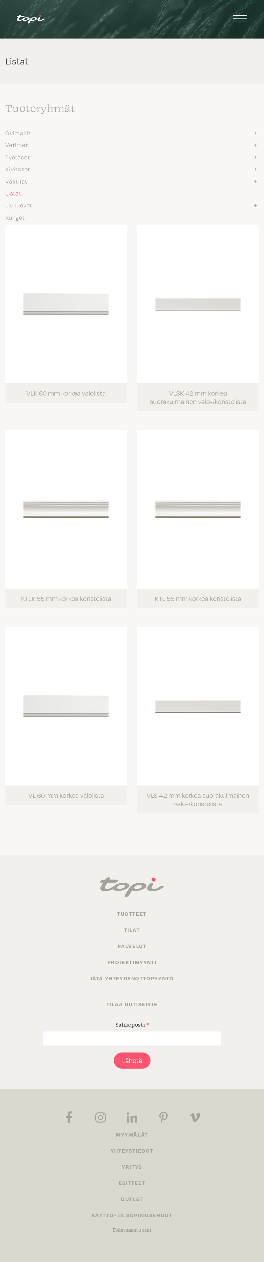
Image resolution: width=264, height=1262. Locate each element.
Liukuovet (18, 205)
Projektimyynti (132, 962)
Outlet (132, 1199)
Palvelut (132, 946)
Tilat (132, 930)
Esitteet (132, 1183)
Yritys (132, 1167)
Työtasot (17, 157)
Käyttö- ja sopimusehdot (132, 1215)
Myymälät (132, 1134)
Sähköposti (132, 1024)
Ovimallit (18, 133)
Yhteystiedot (132, 1150)
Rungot (15, 217)
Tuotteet (132, 914)
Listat (13, 193)
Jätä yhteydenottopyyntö (132, 978)
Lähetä (132, 1060)
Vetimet (16, 145)
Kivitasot (17, 169)
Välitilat (16, 181)
